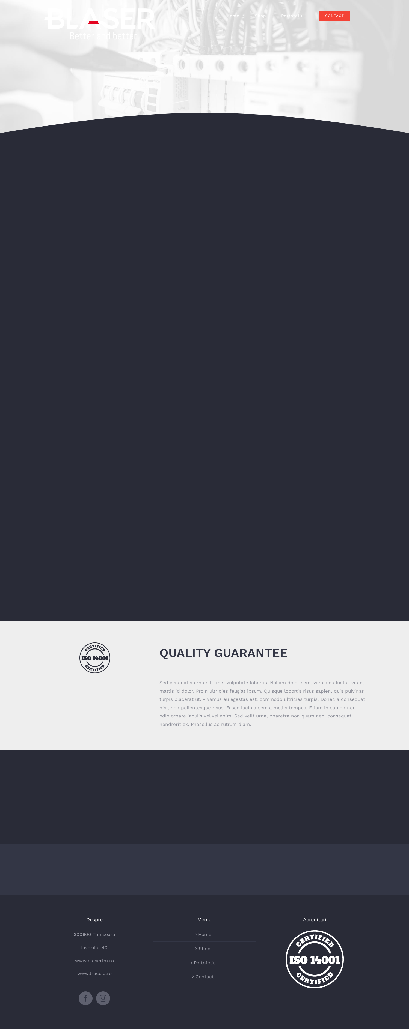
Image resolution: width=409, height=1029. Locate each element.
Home (204, 934)
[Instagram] (103, 998)
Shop (205, 948)
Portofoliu (205, 962)
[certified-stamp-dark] (94, 644)
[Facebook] (86, 998)
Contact (204, 976)
